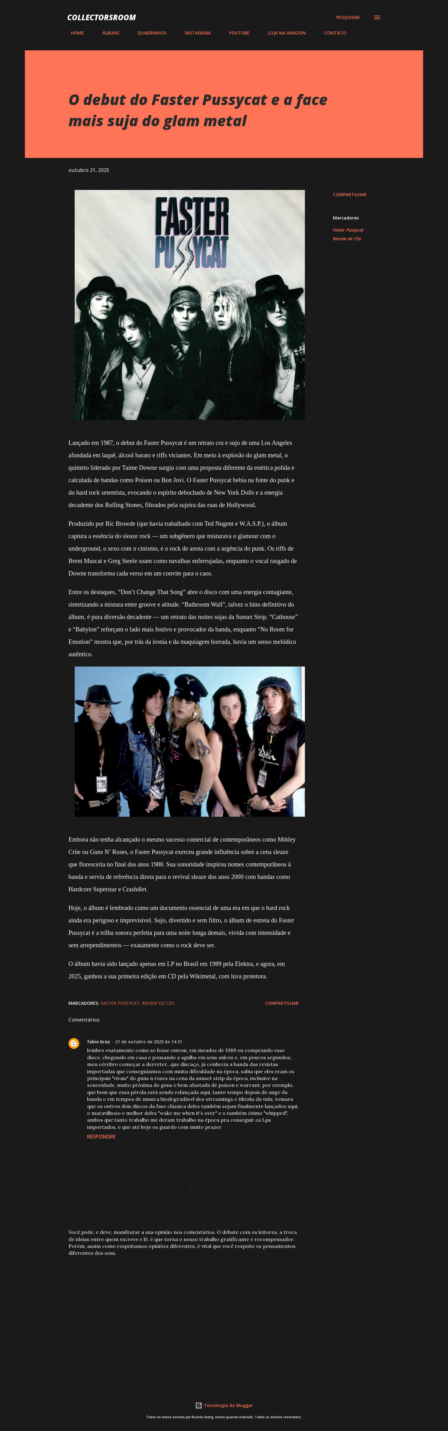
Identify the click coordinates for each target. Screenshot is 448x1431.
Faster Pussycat (348, 230)
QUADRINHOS (148, 33)
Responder (101, 1136)
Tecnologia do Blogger (224, 1405)
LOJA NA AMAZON (283, 33)
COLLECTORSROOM (101, 17)
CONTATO (331, 33)
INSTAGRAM (194, 33)
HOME (73, 33)
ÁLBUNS (107, 33)
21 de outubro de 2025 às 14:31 (148, 1042)
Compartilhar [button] (349, 194)
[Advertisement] (173, 1307)
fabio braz (98, 1042)
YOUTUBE (235, 33)
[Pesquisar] (348, 17)
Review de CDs (347, 239)
